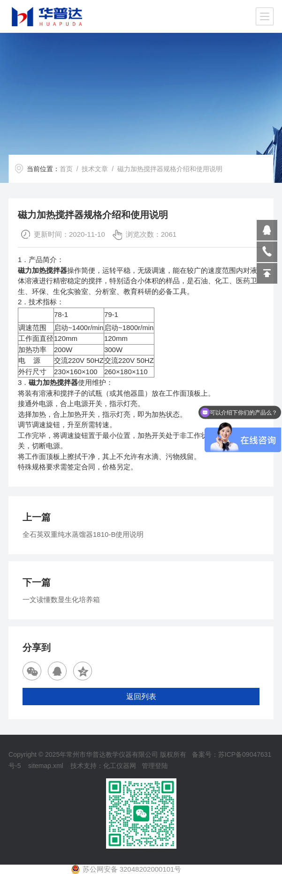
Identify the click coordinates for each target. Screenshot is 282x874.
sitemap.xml (45, 765)
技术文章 (95, 169)
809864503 (267, 230)
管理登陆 (155, 765)
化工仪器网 (119, 765)
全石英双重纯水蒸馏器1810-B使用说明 (83, 534)
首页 (66, 169)
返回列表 (141, 697)
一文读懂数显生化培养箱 (61, 599)
